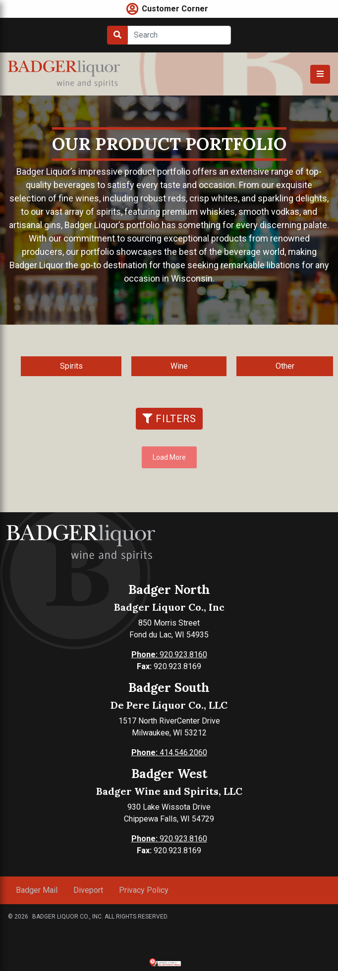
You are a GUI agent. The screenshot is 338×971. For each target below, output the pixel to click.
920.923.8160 (169, 654)
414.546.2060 (169, 752)
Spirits (71, 366)
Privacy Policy (144, 890)
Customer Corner (175, 8)
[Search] (179, 35)
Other (285, 366)
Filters (169, 419)
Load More (169, 457)
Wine (179, 366)
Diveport (88, 890)
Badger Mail (36, 890)
